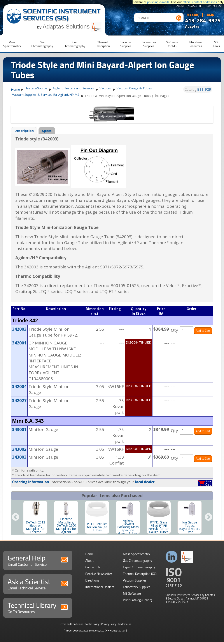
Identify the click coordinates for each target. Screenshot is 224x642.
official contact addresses (200, 2)
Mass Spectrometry (136, 554)
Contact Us (213, 6)
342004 (19, 386)
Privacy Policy (108, 624)
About (181, 6)
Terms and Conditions (71, 624)
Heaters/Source (35, 88)
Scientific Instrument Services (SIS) (62, 14)
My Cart (193, 15)
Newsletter (195, 6)
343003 (19, 457)
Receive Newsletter (98, 573)
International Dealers (99, 586)
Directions (92, 580)
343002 (19, 449)
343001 (19, 429)
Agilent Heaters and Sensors (73, 88)
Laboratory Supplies (136, 586)
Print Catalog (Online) (137, 600)
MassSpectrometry (12, 44)
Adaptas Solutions (72, 26)
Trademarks (124, 624)
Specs (47, 130)
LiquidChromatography (74, 44)
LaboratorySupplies (149, 44)
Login (209, 15)
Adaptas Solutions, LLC (91, 630)
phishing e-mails (158, 2)
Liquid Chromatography (139, 567)
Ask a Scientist (38, 583)
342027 (19, 400)
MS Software (132, 593)
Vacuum (105, 88)
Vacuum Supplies (134, 580)
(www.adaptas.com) (116, 630)
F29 (208, 89)
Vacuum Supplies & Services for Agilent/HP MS (45, 94)
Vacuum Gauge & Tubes (134, 88)
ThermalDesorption (103, 44)
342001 (19, 343)
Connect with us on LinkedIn (172, 557)
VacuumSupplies (125, 44)
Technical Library (38, 607)
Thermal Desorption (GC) (140, 573)
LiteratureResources (195, 44)
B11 (200, 89)
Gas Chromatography (137, 560)
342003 (19, 329)
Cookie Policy (92, 624)
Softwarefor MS (172, 44)
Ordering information (30, 482)
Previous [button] (15, 517)
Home (15, 90)
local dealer (145, 482)
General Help (38, 560)
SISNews (216, 44)
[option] (35, 517)
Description (24, 130)
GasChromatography (42, 44)
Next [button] (208, 517)
